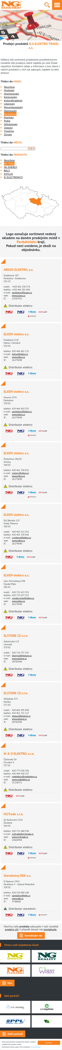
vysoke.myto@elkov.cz (23, 598)
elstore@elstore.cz (21, 716)
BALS (7, 170)
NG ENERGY (10, 167)
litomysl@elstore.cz (22, 655)
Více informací (36, 1047)
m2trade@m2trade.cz (22, 834)
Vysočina (9, 131)
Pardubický (10, 114)
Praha (7, 120)
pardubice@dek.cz (21, 895)
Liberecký (9, 103)
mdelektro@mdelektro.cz (24, 776)
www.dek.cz (17, 898)
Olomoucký (10, 110)
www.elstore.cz (19, 658)
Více (9, 983)
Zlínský (8, 134)
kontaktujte (50, 929)
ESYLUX (8, 174)
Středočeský (10, 124)
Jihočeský (9, 90)
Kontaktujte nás (33, 935)
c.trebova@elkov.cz (21, 537)
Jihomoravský (11, 93)
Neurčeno (9, 87)
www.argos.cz (18, 295)
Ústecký (8, 127)
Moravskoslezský (13, 107)
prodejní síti (12, 929)
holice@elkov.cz (20, 354)
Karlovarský (10, 97)
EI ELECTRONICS (13, 177)
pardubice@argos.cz (22, 292)
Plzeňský (9, 117)
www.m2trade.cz (20, 836)
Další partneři (15, 1033)
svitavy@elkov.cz (20, 473)
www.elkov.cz (18, 357)
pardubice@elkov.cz (22, 411)
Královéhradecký (13, 100)
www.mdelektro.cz (21, 779)
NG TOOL (9, 163)
